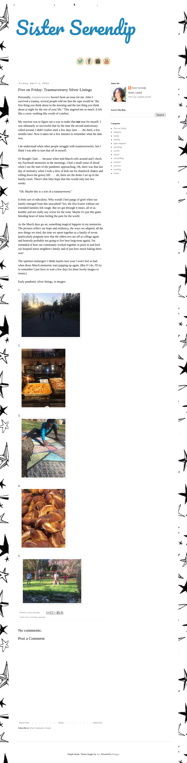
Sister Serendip (76, 27)
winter (116, 173)
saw (98, 754)
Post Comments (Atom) (40, 728)
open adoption (120, 143)
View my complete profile (139, 97)
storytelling (119, 158)
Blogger (115, 754)
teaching (117, 169)
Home (61, 722)
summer (117, 162)
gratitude (41, 617)
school (116, 154)
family (116, 136)
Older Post (97, 722)
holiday (117, 139)
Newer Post (24, 722)
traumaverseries (41, 97)
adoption (117, 132)
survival (117, 165)
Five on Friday (31, 617)
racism (116, 150)
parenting (118, 147)
